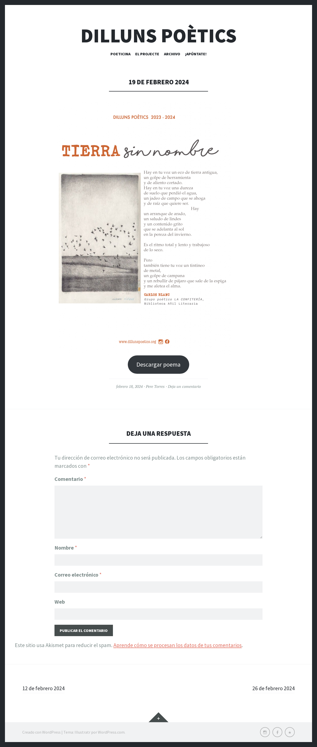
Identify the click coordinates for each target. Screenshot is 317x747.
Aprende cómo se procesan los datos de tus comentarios (177, 645)
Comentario (70, 478)
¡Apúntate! (196, 53)
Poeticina (120, 53)
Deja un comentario (184, 386)
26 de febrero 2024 (273, 688)
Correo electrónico (78, 574)
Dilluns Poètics (158, 35)
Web (59, 601)
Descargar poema (158, 364)
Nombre (65, 547)
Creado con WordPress (41, 732)
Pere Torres (155, 386)
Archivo (172, 53)
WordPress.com (111, 732)
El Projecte (147, 53)
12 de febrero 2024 (43, 688)
